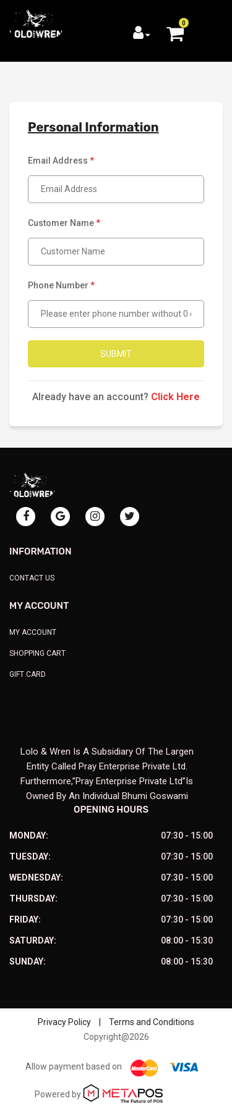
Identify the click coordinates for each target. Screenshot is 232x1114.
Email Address (61, 160)
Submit (116, 354)
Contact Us (31, 578)
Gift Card (27, 674)
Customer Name (64, 223)
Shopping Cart (37, 653)
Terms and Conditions (151, 1022)
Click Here (175, 397)
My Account (32, 632)
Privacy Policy (64, 1022)
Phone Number (61, 285)
